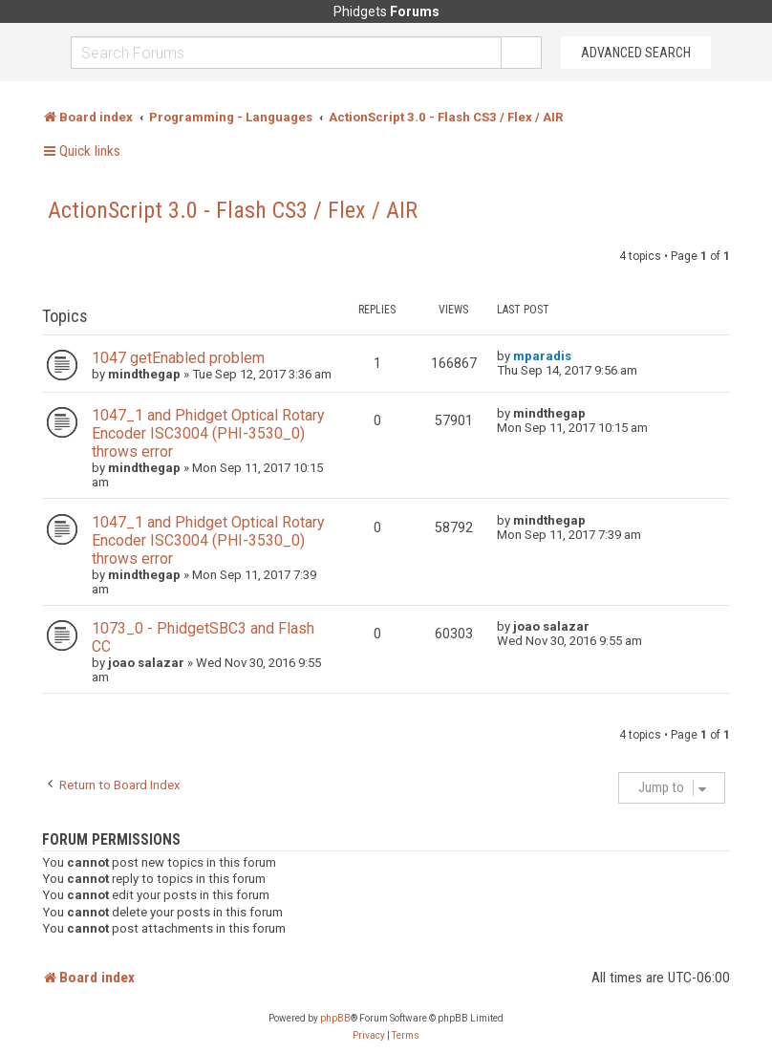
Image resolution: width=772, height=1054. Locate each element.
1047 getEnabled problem (178, 358)
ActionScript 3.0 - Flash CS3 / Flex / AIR (233, 210)
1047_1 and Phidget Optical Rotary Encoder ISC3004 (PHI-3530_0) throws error (208, 433)
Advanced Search (636, 52)
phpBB (335, 1018)
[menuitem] (369, 1035)
